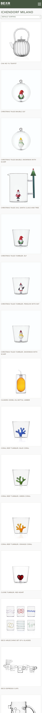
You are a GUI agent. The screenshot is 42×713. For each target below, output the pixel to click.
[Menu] (39, 4)
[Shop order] (21, 17)
